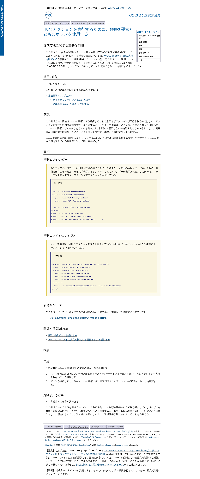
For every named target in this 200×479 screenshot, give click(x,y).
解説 (140, 46)
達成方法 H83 (79, 23)
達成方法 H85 (96, 23)
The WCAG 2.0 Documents (93, 431)
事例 (140, 49)
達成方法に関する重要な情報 (149, 37)
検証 (140, 60)
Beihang (86, 439)
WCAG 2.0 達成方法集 (144, 15)
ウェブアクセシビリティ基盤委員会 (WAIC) (82, 448)
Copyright (49, 439)
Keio (80, 439)
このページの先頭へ (53, 420)
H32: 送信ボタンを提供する (62, 329)
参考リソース (144, 53)
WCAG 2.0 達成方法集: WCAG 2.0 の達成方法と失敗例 (87, 425)
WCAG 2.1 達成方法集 (119, 8)
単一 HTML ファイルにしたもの (72, 428)
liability (99, 439)
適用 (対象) (143, 42)
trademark (107, 439)
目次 (47, 23)
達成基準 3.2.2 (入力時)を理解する (71, 104)
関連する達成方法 (146, 57)
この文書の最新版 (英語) (122, 425)
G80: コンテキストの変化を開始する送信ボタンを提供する (79, 333)
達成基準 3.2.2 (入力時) (60, 95)
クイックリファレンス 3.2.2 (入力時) (72, 99)
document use (122, 439)
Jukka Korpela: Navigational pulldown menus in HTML (78, 312)
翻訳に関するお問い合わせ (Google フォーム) (100, 458)
